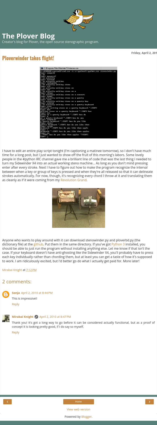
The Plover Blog (28, 36)
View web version (78, 409)
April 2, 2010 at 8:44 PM (37, 293)
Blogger (86, 417)
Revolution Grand (74, 180)
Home (78, 401)
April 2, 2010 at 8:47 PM (55, 317)
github (38, 244)
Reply (15, 304)
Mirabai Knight (22, 317)
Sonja (16, 293)
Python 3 (118, 244)
